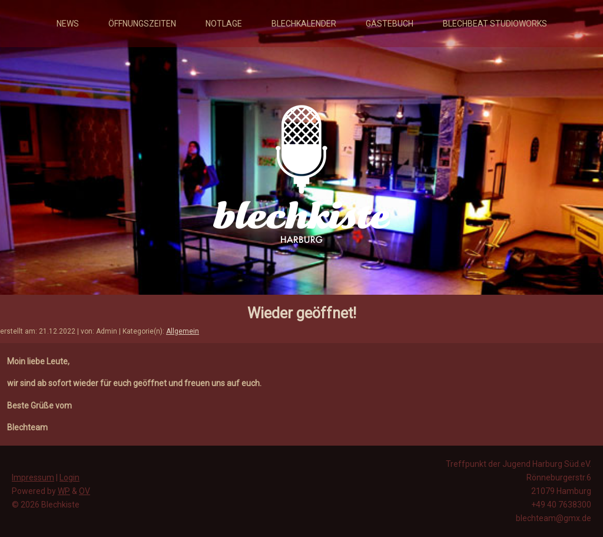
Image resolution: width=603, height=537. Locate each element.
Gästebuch (389, 23)
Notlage (224, 23)
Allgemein (182, 331)
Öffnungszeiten (142, 23)
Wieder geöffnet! (301, 313)
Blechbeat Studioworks (495, 23)
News (68, 23)
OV (84, 491)
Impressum (33, 477)
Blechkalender (303, 23)
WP (64, 491)
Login (69, 477)
